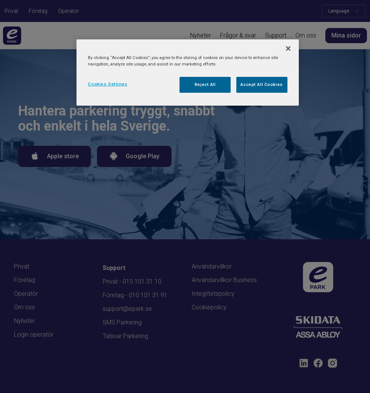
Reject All (205, 84)
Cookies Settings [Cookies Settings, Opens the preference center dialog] (107, 84)
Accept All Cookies (261, 84)
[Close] (288, 48)
